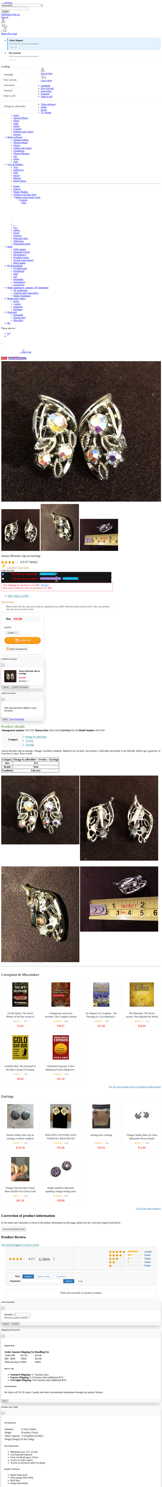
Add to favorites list (16, 648)
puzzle (16, 175)
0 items (147, 1265)
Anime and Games (22, 148)
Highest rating (44, 1276)
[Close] (3, 665)
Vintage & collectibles (14, 106)
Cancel (5, 687)
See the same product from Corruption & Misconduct (135, 1087)
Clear (80, 1281)
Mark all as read (9, 33)
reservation (9, 85)
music (16, 115)
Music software (14, 137)
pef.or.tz (8, 2)
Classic (16, 145)
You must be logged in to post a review (20, 1244)
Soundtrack (18, 151)
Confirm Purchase (20, 687)
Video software (48, 104)
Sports (16, 126)
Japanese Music (21, 140)
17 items (44, 1258)
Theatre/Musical (21, 153)
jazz (15, 156)
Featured (8, 90)
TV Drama (46, 112)
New (30, 574)
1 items (147, 1262)
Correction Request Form (13, 1229)
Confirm (15, 1324)
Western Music (20, 142)
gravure (17, 134)
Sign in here (46, 73)
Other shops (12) (18, 596)
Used (41, 578)
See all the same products (148, 1208)
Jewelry (29, 740)
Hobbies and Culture (23, 131)
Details (44, 585)
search (5, 11)
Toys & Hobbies (15, 164)
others (16, 120)
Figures (17, 189)
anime (44, 107)
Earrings (30, 744)
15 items (148, 1251)
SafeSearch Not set (10, 14)
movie (44, 109)
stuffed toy (18, 170)
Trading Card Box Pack (24, 194)
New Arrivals (10, 80)
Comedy (17, 129)
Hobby (16, 186)
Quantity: (8, 1314)
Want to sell (9, 96)
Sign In (4, 17)
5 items (147, 1255)
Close (5, 719)
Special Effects (20, 118)
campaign (8, 74)
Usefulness (61, 1276)
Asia (15, 161)
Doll (15, 172)
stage (15, 123)
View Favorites (16, 719)
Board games (19, 181)
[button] (81, 30)
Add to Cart (22, 640)
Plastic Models (20, 192)
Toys (15, 167)
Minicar (17, 178)
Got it (4, 1401)
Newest (28, 1276)
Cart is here (46, 80)
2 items (147, 1258)
